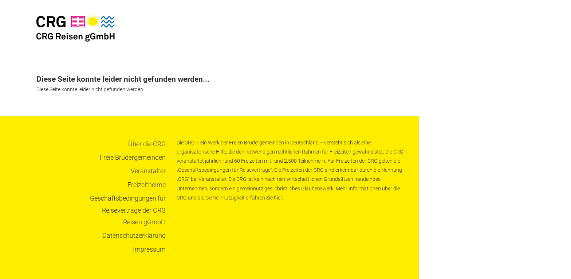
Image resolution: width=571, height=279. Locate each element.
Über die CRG (147, 144)
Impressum (149, 249)
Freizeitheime (146, 185)
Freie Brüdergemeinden (133, 157)
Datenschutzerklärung (134, 235)
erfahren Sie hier (264, 198)
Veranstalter (148, 171)
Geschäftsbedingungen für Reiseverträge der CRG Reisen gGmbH (128, 210)
